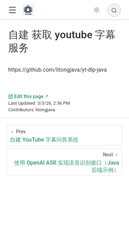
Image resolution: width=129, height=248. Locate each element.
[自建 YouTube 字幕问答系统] (64, 135)
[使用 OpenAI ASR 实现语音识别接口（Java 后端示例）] (64, 162)
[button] (12, 10)
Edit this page (25, 96)
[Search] (114, 10)
